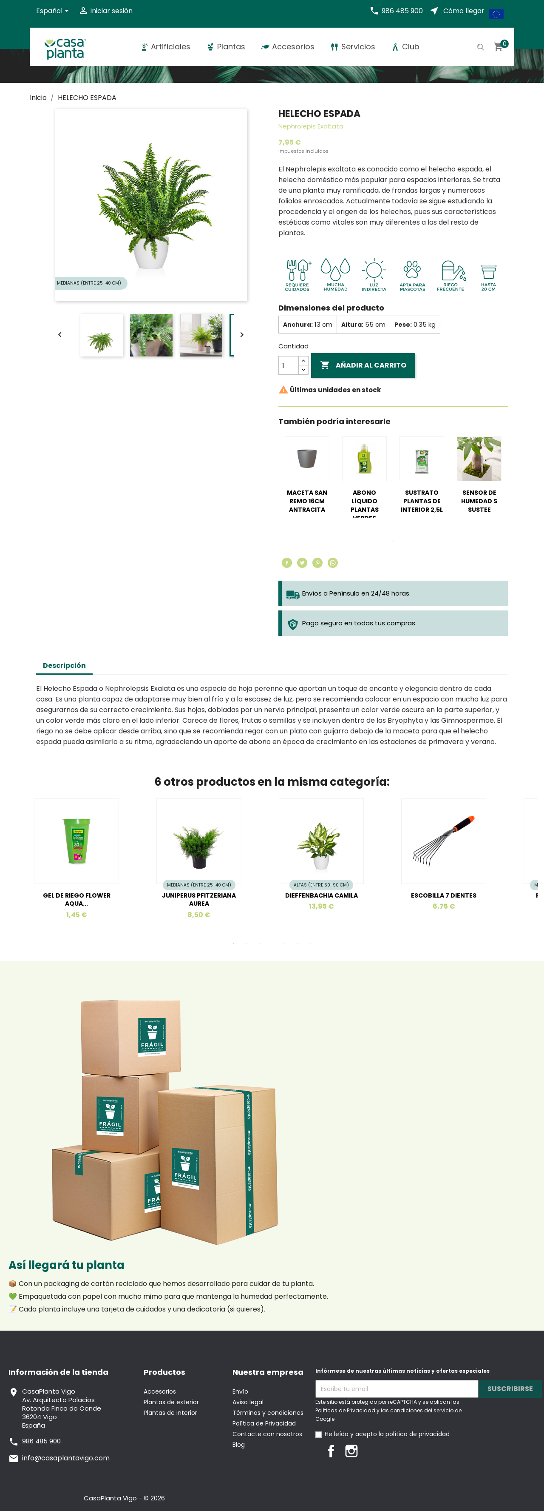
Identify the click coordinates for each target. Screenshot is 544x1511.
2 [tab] (246, 944)
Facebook (331, 1451)
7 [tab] (310, 944)
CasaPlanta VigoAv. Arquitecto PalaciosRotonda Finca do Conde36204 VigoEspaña (61, 1408)
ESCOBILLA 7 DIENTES (443, 895)
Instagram (351, 1451)
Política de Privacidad (264, 1423)
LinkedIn (371, 1451)
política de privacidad (417, 1434)
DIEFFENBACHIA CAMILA (321, 895)
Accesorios (160, 1391)
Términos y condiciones (267, 1412)
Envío (240, 1391)
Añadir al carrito (363, 365)
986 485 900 (402, 11)
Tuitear (302, 563)
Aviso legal (248, 1402)
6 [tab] (297, 944)
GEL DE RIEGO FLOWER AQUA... (76, 899)
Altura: (352, 324)
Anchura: (298, 324)
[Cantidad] (288, 365)
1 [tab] (393, 541)
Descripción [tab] (64, 665)
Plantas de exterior (171, 1402)
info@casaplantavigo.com (66, 1458)
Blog (238, 1444)
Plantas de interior (170, 1412)
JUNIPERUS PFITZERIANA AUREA (199, 899)
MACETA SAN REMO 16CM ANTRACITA (307, 501)
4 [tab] (272, 944)
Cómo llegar (463, 11)
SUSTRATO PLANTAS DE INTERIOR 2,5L (422, 501)
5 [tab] (284, 944)
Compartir (287, 563)
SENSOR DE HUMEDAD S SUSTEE (479, 501)
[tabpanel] (307, 482)
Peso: (403, 324)
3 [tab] (259, 944)
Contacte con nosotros (267, 1434)
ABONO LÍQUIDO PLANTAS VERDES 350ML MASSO (365, 509)
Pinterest (317, 563)
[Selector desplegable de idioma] (54, 11)
